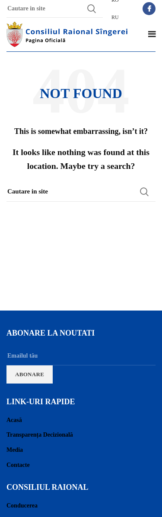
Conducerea (22, 505)
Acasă (14, 420)
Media (14, 450)
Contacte (18, 465)
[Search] (81, 192)
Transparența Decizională (39, 434)
